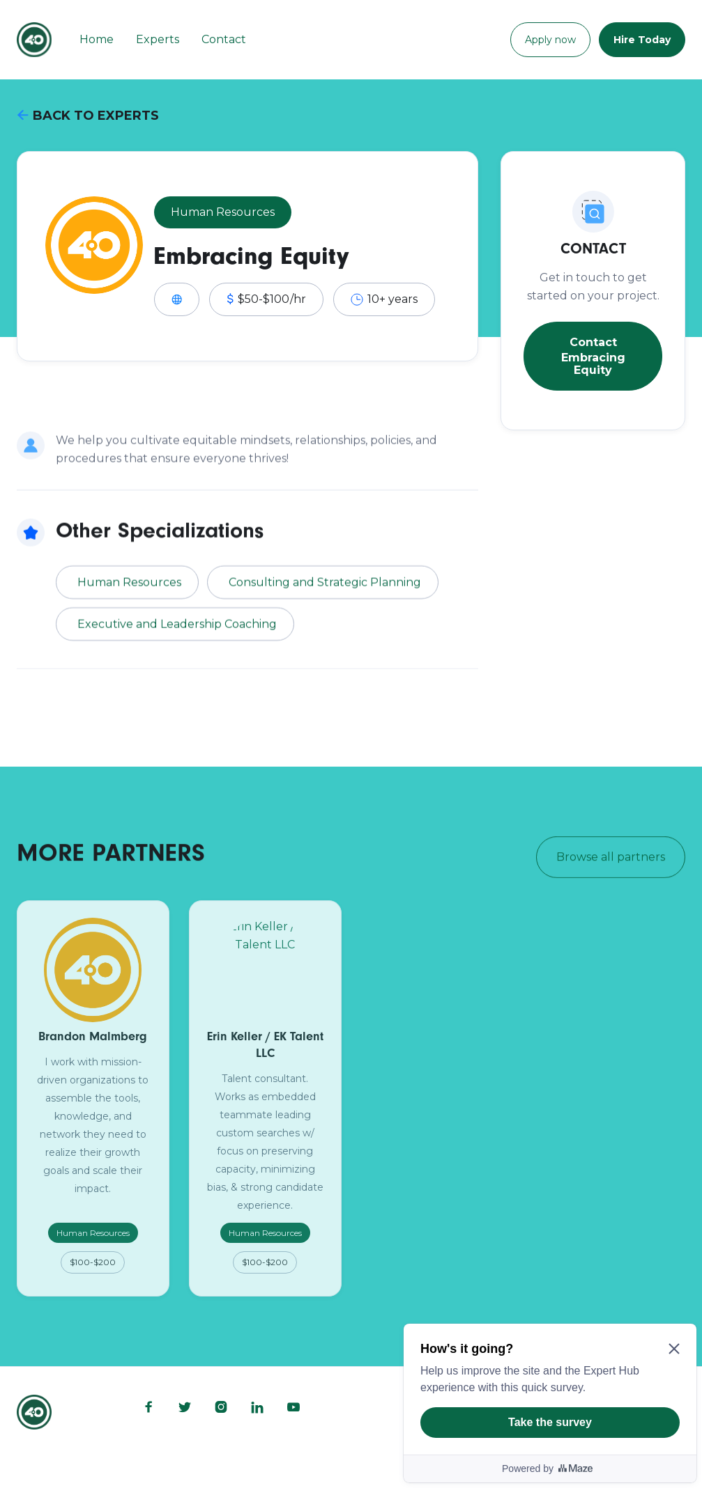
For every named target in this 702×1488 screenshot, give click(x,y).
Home (96, 39)
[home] (34, 39)
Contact (223, 39)
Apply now (550, 39)
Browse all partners (610, 859)
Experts (157, 39)
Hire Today (642, 39)
